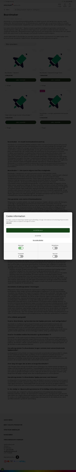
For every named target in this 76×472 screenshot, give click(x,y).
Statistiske (55, 255)
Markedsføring (55, 247)
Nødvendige (21, 247)
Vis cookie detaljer (38, 240)
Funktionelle (21, 255)
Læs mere (8, 223)
